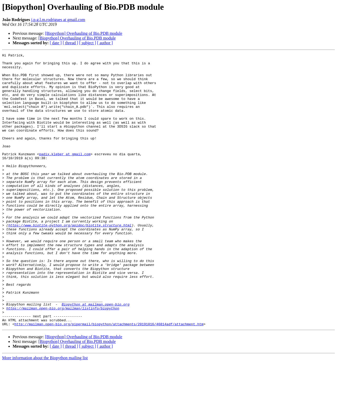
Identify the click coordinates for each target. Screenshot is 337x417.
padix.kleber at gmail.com (64, 174)
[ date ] (56, 43)
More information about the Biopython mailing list (45, 412)
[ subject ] (87, 43)
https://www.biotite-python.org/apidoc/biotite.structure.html (69, 260)
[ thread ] (70, 43)
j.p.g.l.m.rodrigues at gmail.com (58, 19)
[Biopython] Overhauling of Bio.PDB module (83, 33)
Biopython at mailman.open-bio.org (95, 354)
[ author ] (105, 43)
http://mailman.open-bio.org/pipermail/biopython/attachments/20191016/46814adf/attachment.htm (109, 378)
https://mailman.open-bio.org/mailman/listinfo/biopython (62, 359)
